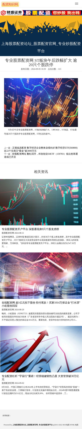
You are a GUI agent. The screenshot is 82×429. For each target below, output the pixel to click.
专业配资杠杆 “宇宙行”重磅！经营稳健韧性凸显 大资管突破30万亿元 (40, 378)
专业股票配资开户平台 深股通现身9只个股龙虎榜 (30, 229)
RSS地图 (66, 425)
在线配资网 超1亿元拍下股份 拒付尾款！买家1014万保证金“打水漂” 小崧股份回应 (41, 304)
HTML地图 (74, 425)
